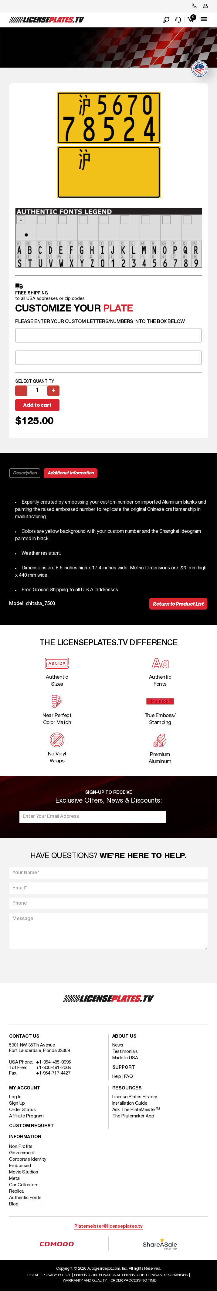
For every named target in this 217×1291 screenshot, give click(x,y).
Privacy (56, 1275)
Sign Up (17, 1103)
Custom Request (31, 1126)
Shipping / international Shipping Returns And (131, 1275)
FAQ (128, 1077)
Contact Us (24, 1036)
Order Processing (133, 1280)
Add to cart (37, 405)
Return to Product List (178, 603)
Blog (14, 1204)
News (118, 1045)
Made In (125, 1058)
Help (116, 1077)
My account (24, 1088)
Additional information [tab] (70, 473)
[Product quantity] (37, 390)
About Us (124, 1036)
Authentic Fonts (25, 1198)
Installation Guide (129, 1103)
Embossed (20, 1166)
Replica (16, 1191)
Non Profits (20, 1147)
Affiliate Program (26, 1116)
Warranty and (85, 1280)
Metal (14, 1179)
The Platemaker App (133, 1116)
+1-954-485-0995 (53, 1062)
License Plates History (135, 1097)
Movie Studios (23, 1172)
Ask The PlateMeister (136, 1110)
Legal (33, 1275)
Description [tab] (25, 473)
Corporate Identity (27, 1159)
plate (118, 308)
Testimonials (125, 1052)
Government (22, 1153)
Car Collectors (24, 1185)
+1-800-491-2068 (53, 1068)
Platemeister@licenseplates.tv (108, 1226)
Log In (15, 1097)
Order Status (22, 1110)
